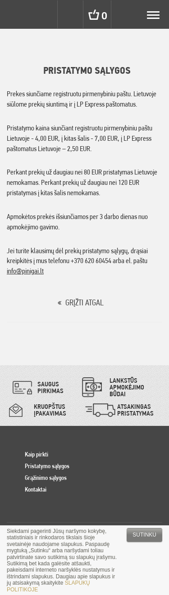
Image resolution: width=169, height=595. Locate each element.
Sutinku (144, 535)
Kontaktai (35, 489)
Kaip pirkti (36, 454)
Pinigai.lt (14, 14)
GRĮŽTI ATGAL (84, 302)
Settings (44, 14)
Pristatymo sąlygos (47, 466)
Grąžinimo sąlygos (46, 477)
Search (71, 14)
